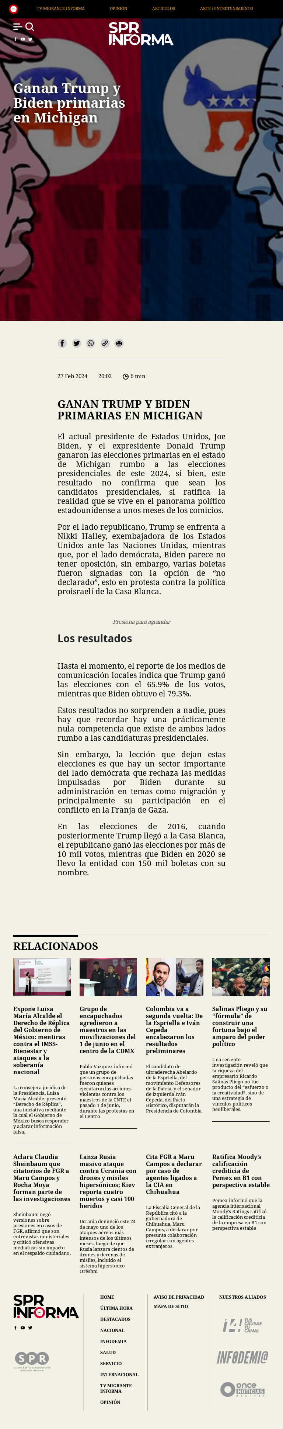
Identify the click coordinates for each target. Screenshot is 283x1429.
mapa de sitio (171, 1306)
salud (108, 1352)
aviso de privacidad (179, 1297)
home (107, 1297)
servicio (111, 1363)
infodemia (113, 1341)
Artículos (183, 8)
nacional (112, 1330)
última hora (116, 1308)
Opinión (138, 8)
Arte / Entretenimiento (246, 8)
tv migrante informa (116, 1388)
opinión (110, 1402)
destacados (115, 1319)
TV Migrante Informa (80, 8)
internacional (119, 1374)
